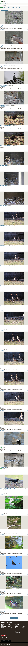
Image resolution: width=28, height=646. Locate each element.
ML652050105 (2, 350)
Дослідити (3, 624)
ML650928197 (2, 614)
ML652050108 (2, 250)
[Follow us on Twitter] (3, 638)
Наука (9, 624)
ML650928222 (2, 534)
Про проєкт (17, 624)
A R (1, 26)
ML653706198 (2, 49)
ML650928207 (2, 554)
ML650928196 (2, 594)
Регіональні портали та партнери (16, 627)
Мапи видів (2, 625)
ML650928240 (2, 494)
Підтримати (3, 635)
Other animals (10, 3)
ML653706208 (2, 29)
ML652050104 (2, 370)
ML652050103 (2, 330)
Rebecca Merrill (3, 86)
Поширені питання (17, 632)
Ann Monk (2, 126)
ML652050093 (2, 390)
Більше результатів (14, 618)
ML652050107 (2, 290)
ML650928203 (2, 574)
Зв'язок (16, 633)
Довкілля (5, 3)
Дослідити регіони (3, 626)
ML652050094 (2, 410)
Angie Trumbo (3, 531)
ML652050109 (2, 270)
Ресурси (16, 625)
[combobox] (15, 5)
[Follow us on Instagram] (4, 638)
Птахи (2, 3)
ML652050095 (2, 430)
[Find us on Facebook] (1, 638)
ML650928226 (2, 514)
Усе (13, 3)
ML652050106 (2, 310)
